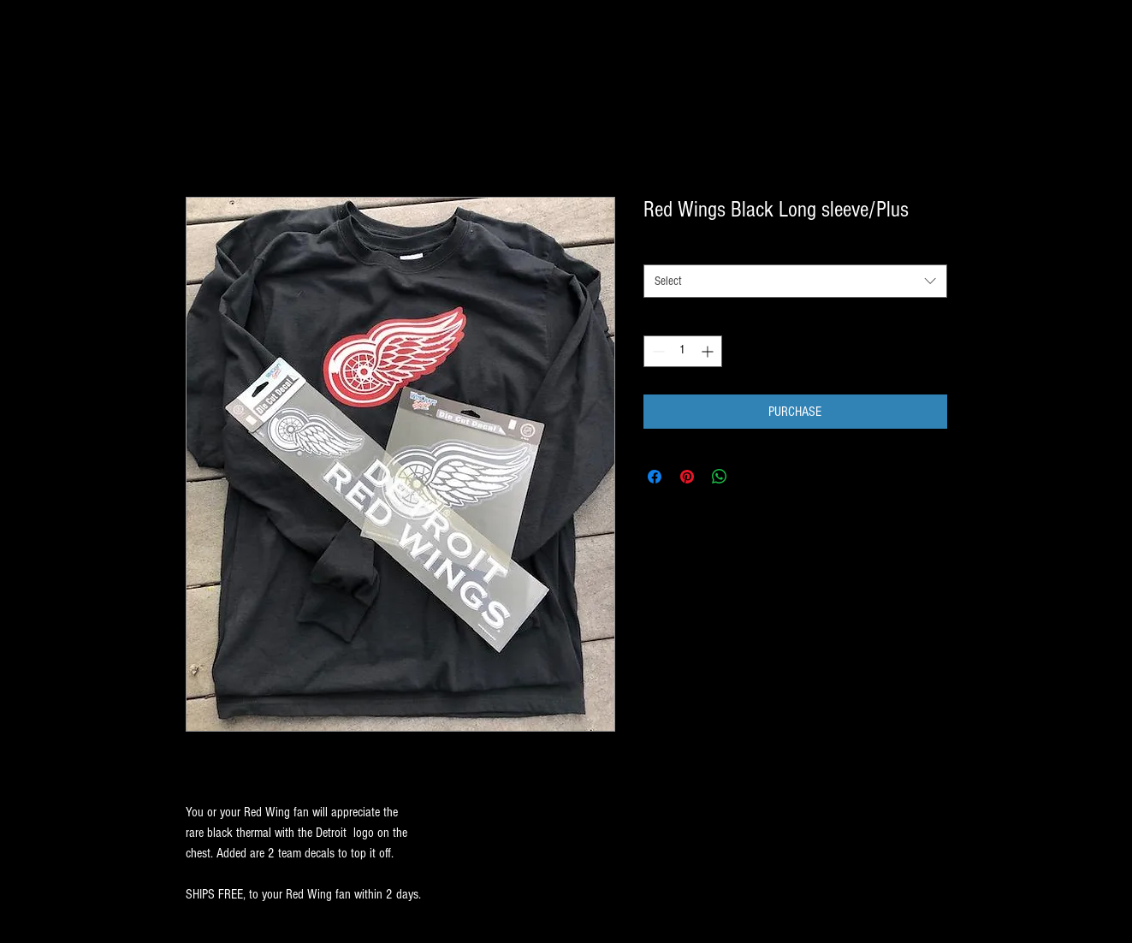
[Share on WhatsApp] (719, 476)
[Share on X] (752, 476)
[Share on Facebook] (654, 476)
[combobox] (795, 281)
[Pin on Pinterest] (687, 476)
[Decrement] (656, 351)
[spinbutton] (682, 351)
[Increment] (709, 351)
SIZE (657, 249)
